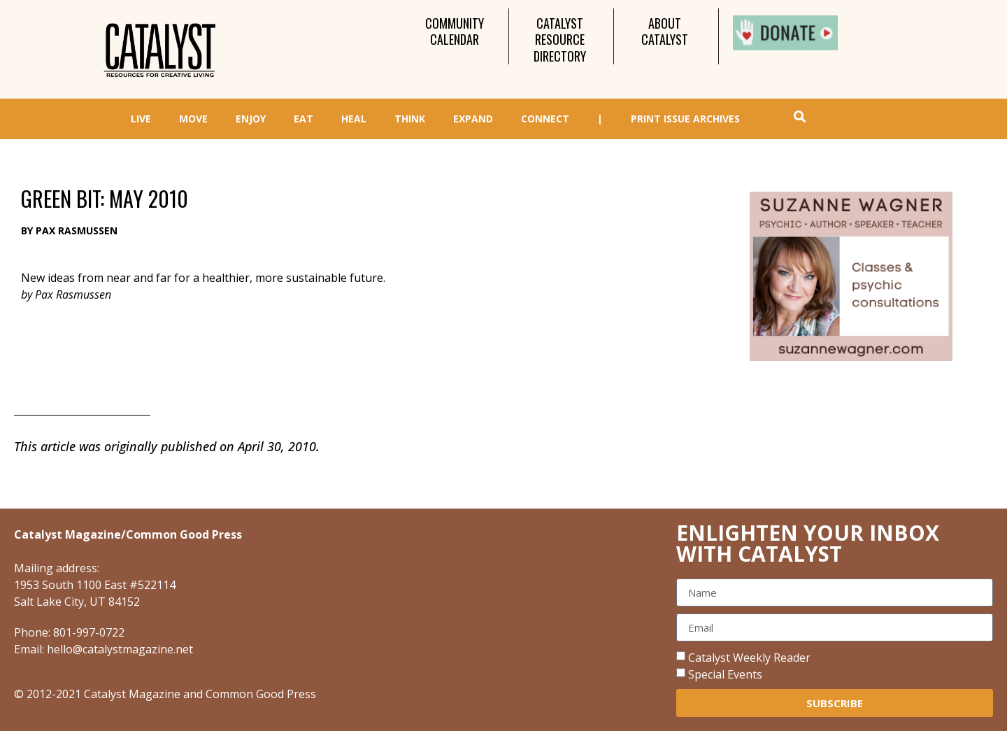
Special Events (725, 674)
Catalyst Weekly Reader (749, 657)
